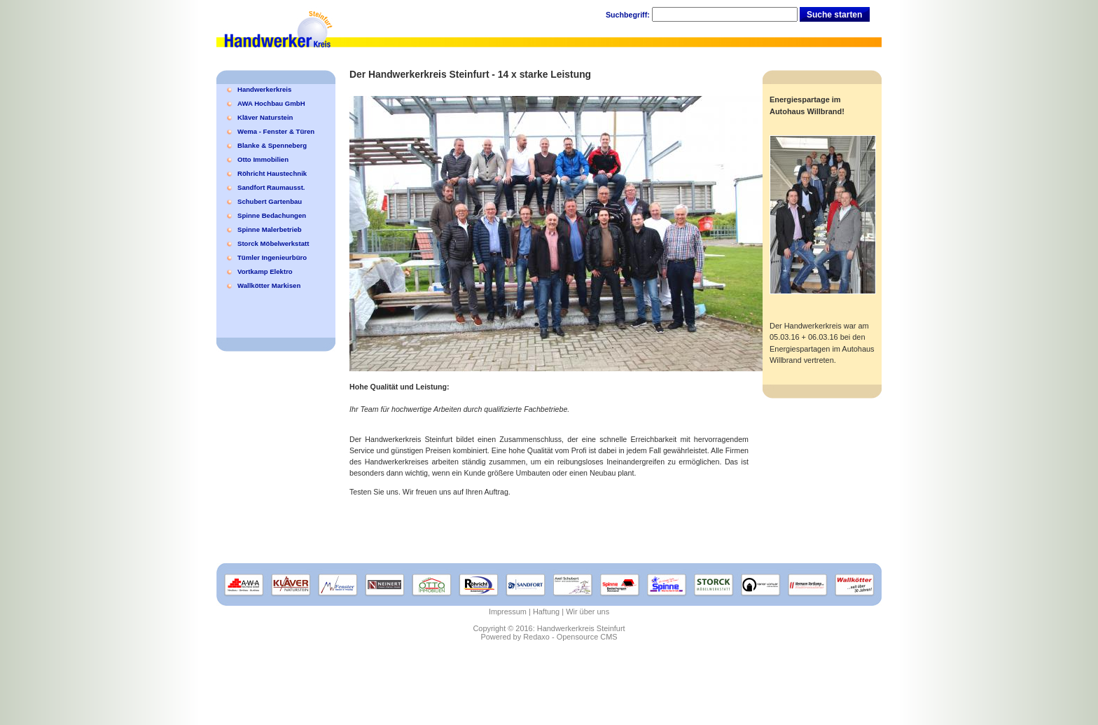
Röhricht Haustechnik (272, 173)
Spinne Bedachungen (271, 215)
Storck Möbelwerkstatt (273, 243)
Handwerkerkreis (264, 89)
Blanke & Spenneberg (272, 145)
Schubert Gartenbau (269, 201)
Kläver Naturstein (265, 117)
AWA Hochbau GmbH (271, 103)
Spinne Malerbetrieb (269, 229)
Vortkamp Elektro (265, 271)
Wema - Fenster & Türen (275, 131)
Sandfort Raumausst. (271, 187)
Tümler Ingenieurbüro (272, 257)
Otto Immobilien (263, 159)
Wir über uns (587, 611)
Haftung (546, 611)
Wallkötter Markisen (268, 285)
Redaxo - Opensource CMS (570, 637)
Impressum (508, 611)
